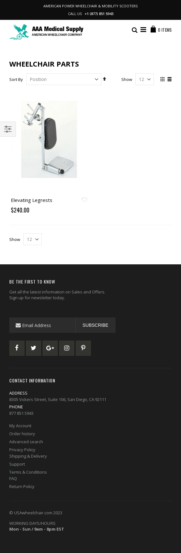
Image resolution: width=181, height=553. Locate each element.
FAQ (13, 478)
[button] (84, 200)
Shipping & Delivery (28, 456)
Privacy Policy (22, 450)
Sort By (16, 79)
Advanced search (26, 442)
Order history (22, 434)
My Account (20, 426)
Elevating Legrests (31, 200)
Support (17, 464)
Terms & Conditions (28, 472)
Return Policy (21, 486)
